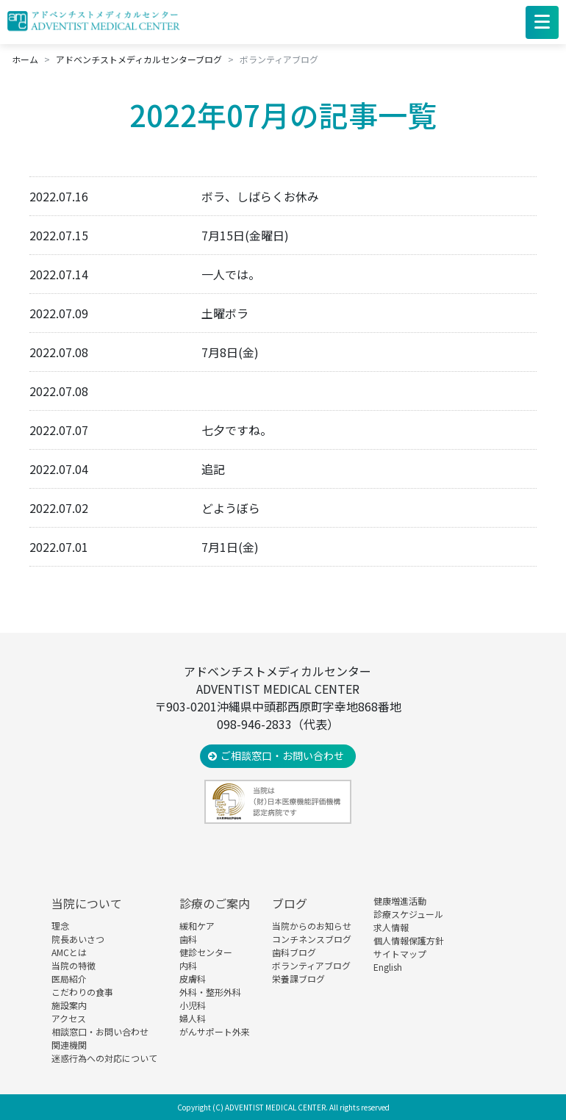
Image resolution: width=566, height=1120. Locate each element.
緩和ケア (197, 925)
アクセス (68, 1018)
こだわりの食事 (82, 992)
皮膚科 (192, 978)
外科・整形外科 (210, 992)
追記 (213, 469)
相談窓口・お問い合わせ (99, 1031)
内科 (188, 965)
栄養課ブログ (298, 978)
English (387, 967)
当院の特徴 (73, 965)
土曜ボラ (224, 313)
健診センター (205, 952)
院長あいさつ (77, 939)
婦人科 (192, 1018)
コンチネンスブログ (311, 939)
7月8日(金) (230, 352)
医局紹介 (69, 978)
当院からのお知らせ (311, 925)
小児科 (192, 1005)
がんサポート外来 (214, 1031)
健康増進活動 (399, 900)
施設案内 (69, 1005)
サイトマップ (399, 953)
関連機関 (69, 1044)
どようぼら (230, 508)
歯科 (188, 939)
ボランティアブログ (311, 965)
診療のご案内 (214, 903)
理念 (60, 925)
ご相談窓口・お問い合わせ (282, 755)
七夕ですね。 (236, 430)
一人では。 (230, 274)
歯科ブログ (294, 952)
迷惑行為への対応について (104, 1058)
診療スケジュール (408, 914)
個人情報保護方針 (408, 940)
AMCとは (69, 952)
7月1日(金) (230, 547)
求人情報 (391, 927)
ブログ (289, 903)
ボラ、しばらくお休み (260, 196)
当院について (86, 903)
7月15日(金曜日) (245, 235)
